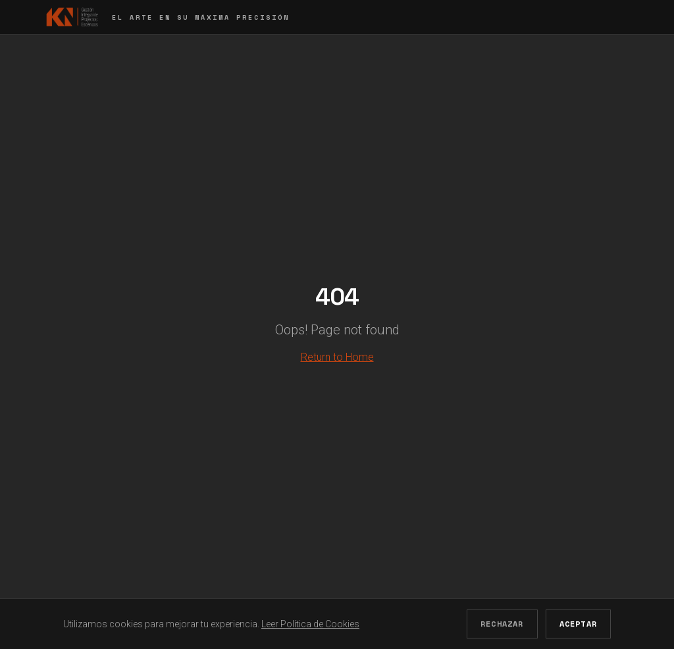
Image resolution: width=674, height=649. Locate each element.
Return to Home (337, 357)
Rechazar (502, 623)
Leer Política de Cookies (310, 624)
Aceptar (578, 623)
